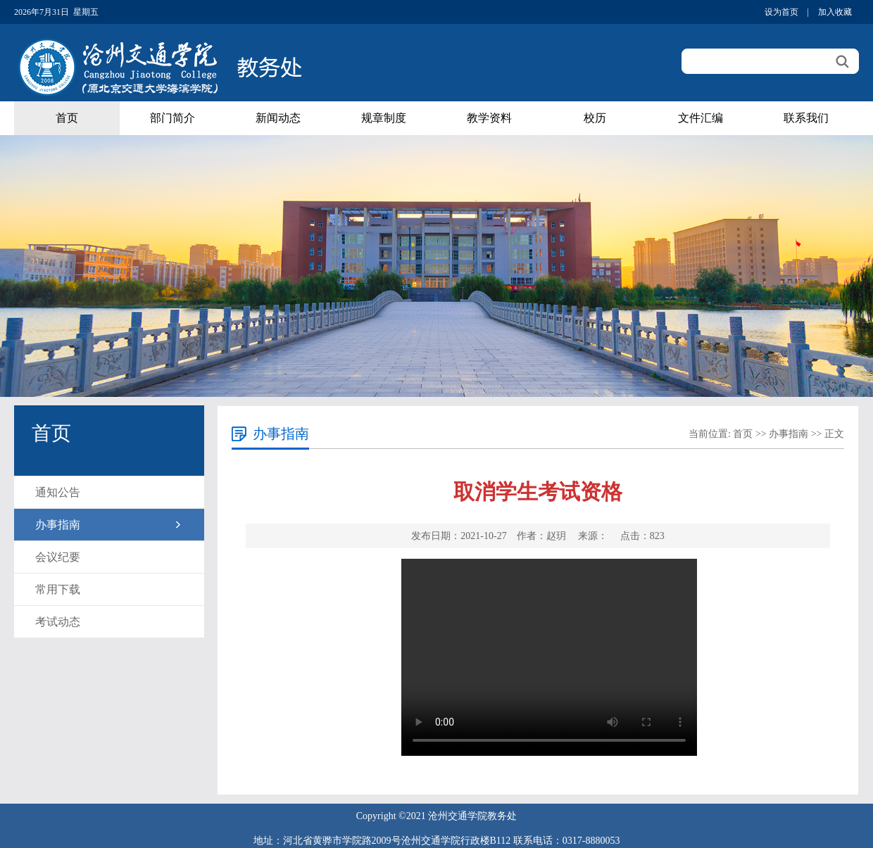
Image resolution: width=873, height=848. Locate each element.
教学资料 (489, 118)
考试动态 (57, 622)
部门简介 (172, 118)
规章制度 (383, 118)
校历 (595, 118)
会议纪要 (57, 557)
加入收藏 (835, 12)
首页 (67, 118)
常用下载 (57, 589)
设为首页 (781, 12)
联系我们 (806, 118)
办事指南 (57, 525)
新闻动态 (278, 118)
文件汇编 (700, 118)
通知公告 (57, 492)
